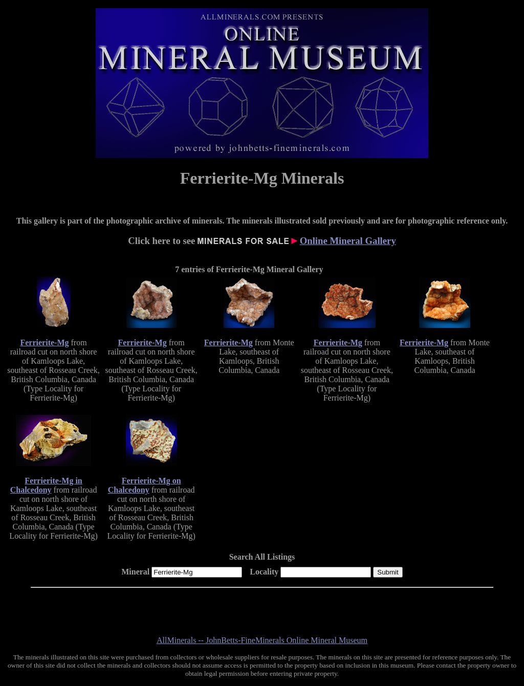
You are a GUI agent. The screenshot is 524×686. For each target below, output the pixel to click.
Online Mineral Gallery (348, 240)
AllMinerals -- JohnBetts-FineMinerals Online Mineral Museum (262, 640)
